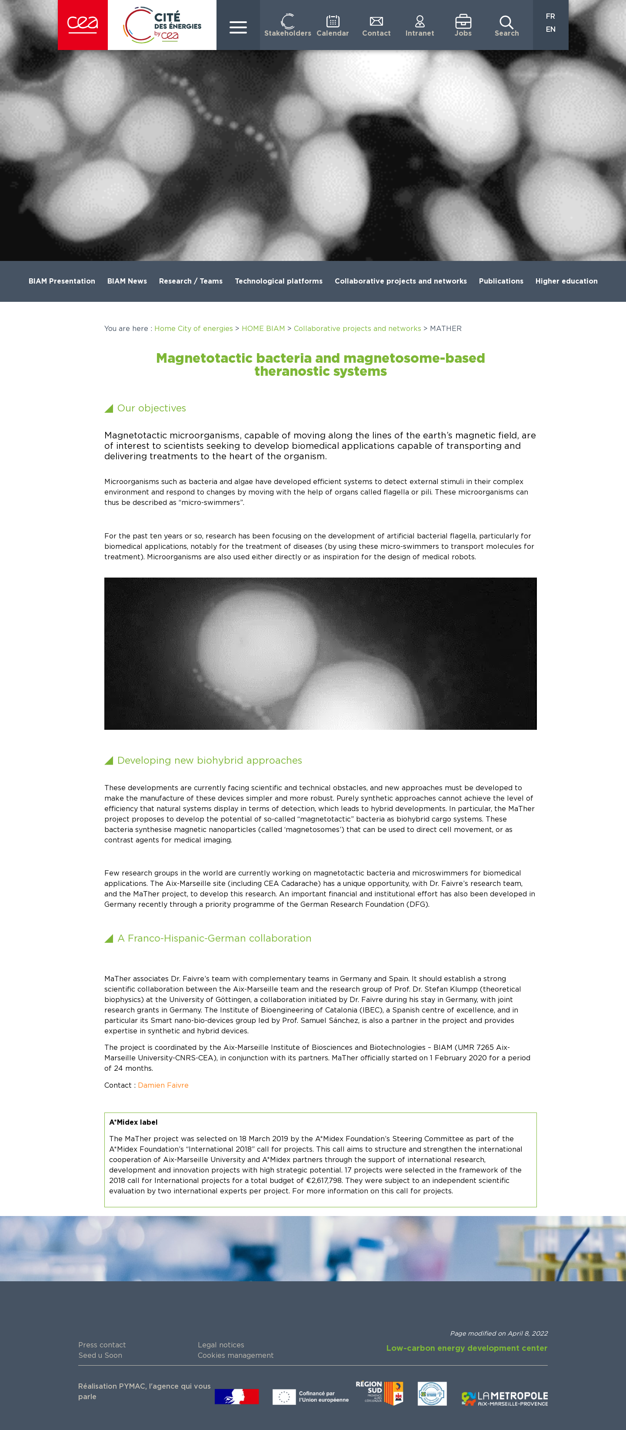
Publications (501, 281)
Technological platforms (279, 281)
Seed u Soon (100, 1355)
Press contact (102, 1345)
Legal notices (221, 1345)
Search (507, 33)
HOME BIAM (263, 328)
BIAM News (127, 281)
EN (551, 29)
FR (550, 16)
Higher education (567, 281)
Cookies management (236, 1355)
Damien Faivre (163, 1085)
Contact (376, 33)
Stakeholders (287, 33)
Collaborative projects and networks (401, 281)
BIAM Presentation (62, 281)
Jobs (463, 33)
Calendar (332, 33)
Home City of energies (193, 328)
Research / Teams (191, 281)
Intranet (420, 33)
